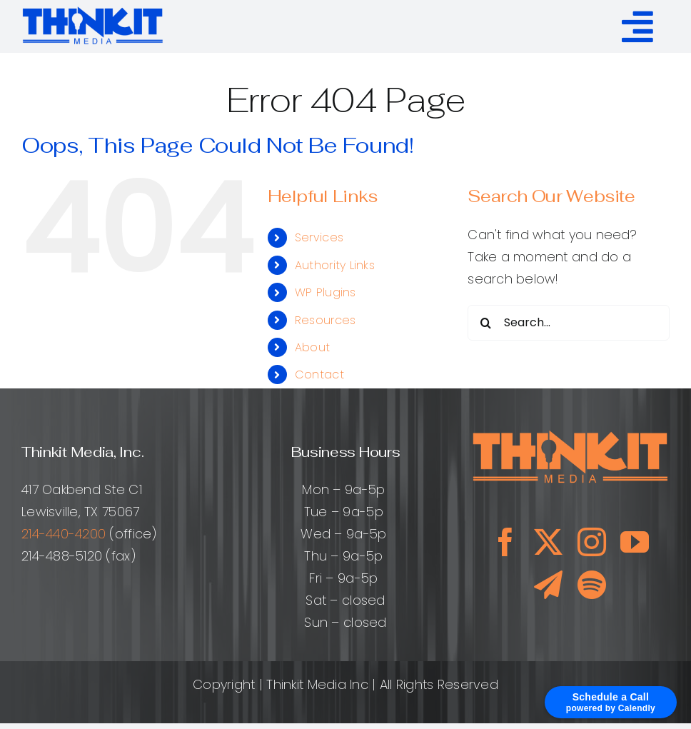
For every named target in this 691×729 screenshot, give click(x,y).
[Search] (485, 323)
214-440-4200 (63, 534)
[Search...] (569, 323)
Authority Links (335, 265)
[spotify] (591, 584)
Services (319, 237)
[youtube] (634, 542)
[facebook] (505, 542)
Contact (319, 374)
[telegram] (548, 584)
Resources (325, 320)
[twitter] (548, 542)
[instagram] (591, 542)
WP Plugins (325, 292)
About (312, 347)
